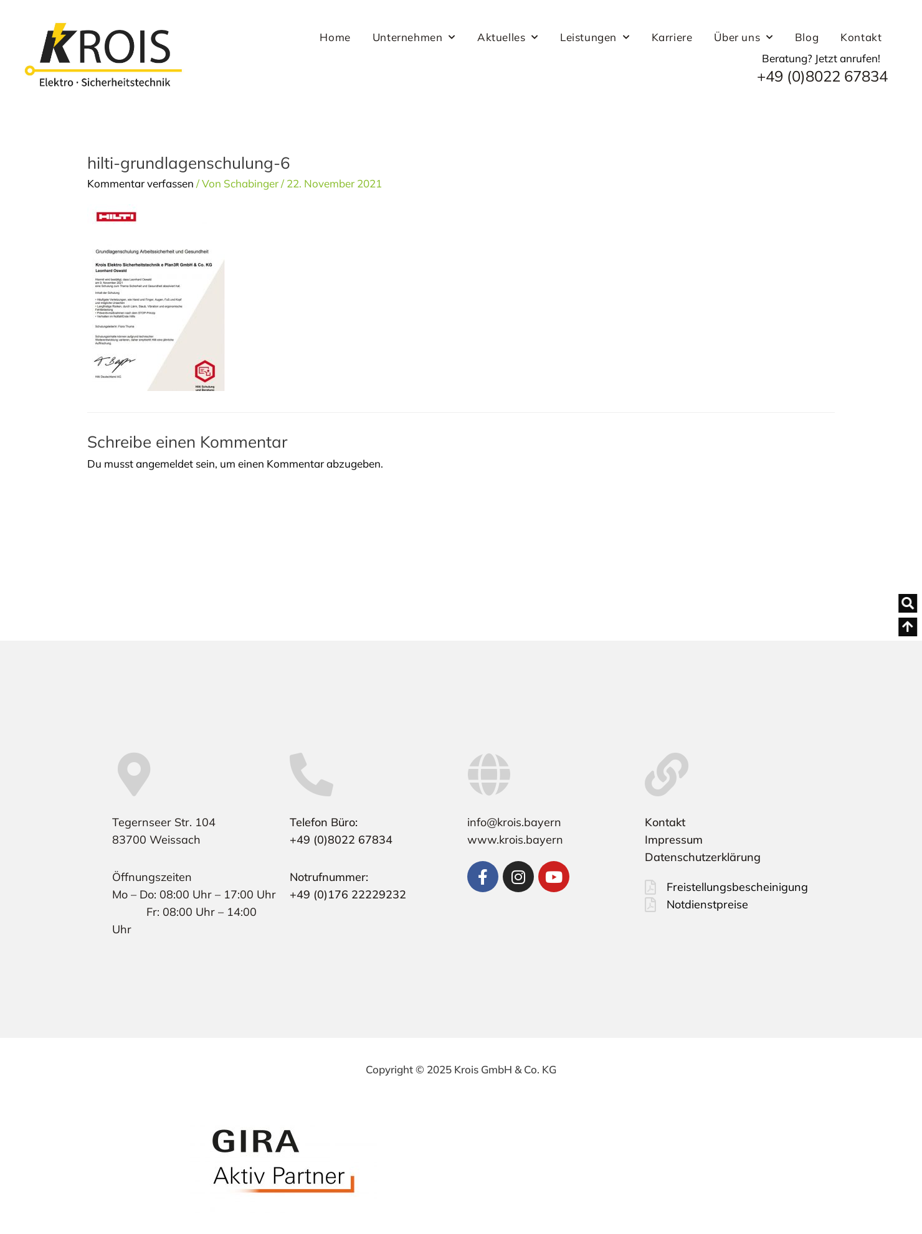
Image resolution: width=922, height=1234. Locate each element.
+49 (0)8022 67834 (822, 76)
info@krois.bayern (514, 822)
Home (335, 37)
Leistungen (595, 37)
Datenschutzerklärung (703, 857)
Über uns (743, 37)
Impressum (674, 839)
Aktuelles (507, 37)
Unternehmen (414, 37)
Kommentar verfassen (140, 183)
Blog (807, 37)
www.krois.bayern (515, 839)
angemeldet (164, 463)
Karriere (672, 37)
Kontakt (861, 37)
